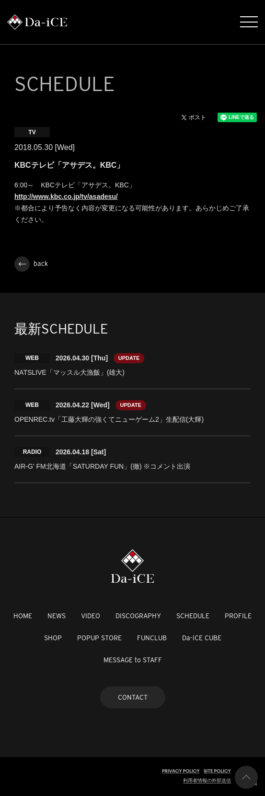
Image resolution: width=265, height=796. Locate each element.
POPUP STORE (99, 638)
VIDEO (90, 616)
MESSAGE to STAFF (133, 660)
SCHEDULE (192, 616)
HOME (22, 616)
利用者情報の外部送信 (207, 780)
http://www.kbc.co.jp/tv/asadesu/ (66, 196)
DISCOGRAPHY (138, 616)
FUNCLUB (152, 638)
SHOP (53, 638)
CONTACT (133, 697)
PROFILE (238, 616)
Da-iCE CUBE (201, 638)
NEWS (56, 616)
